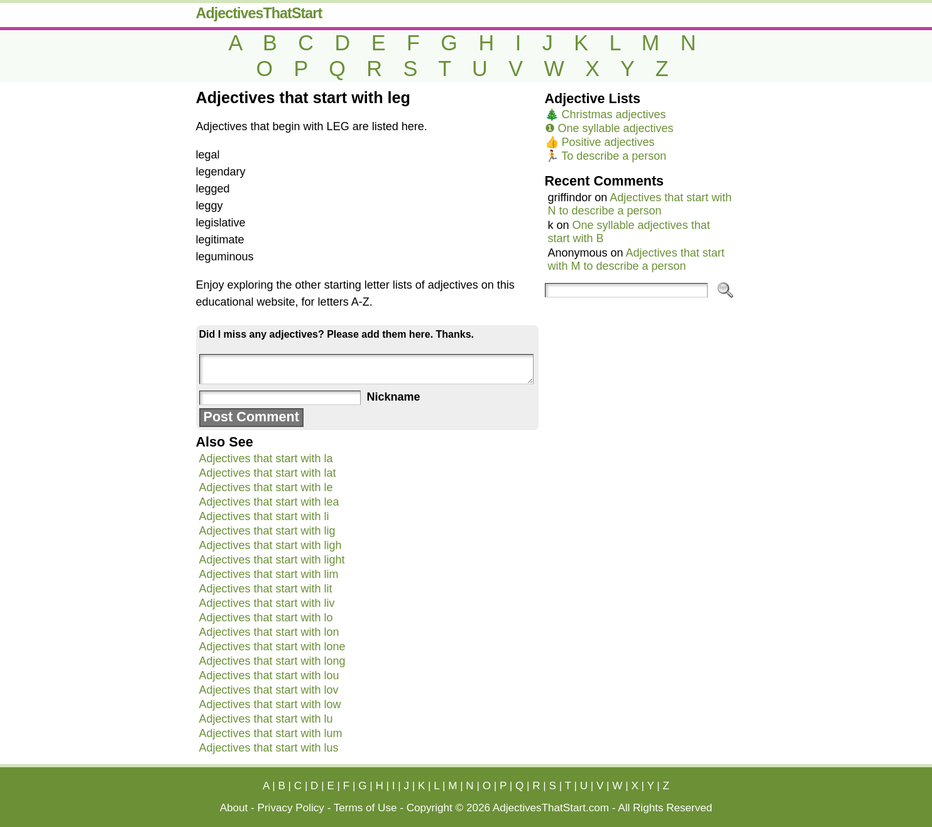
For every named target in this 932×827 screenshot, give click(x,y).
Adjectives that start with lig (267, 531)
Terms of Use (365, 808)
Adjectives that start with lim (269, 574)
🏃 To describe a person (606, 156)
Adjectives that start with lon (269, 632)
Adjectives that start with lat (267, 473)
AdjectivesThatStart (259, 13)
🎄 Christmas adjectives (605, 114)
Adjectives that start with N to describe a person (640, 204)
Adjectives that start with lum (271, 733)
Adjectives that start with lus (269, 747)
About (234, 808)
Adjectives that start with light (272, 559)
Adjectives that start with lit (265, 588)
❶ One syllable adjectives (609, 128)
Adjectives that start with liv (267, 603)
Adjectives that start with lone (272, 646)
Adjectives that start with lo (266, 617)
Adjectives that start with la (266, 458)
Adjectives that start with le (266, 487)
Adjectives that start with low (270, 704)
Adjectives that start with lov (269, 690)
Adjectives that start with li (264, 516)
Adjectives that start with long (272, 661)
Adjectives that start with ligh (270, 545)
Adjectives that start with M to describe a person (636, 259)
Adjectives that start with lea (269, 502)
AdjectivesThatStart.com (551, 808)
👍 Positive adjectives (600, 142)
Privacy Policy (291, 808)
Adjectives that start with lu (266, 719)
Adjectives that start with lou (269, 675)
